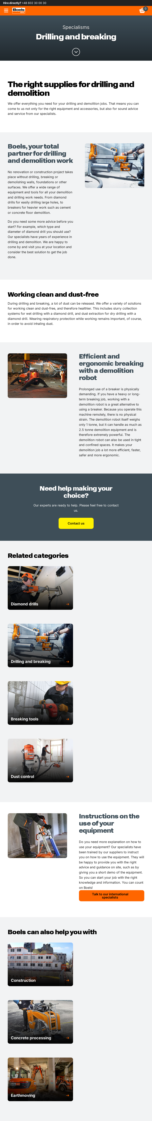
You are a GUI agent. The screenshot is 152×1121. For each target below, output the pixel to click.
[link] (18, 11)
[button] (40, 604)
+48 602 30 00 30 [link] (34, 3)
